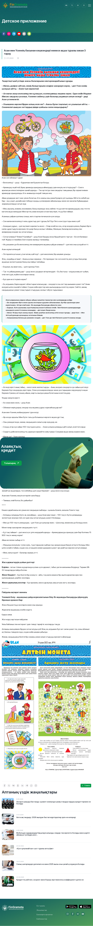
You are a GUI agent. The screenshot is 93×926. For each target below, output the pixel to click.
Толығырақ (11, 463)
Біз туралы (41, 906)
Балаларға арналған (45, 915)
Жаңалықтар (42, 910)
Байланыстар (42, 919)
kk (66, 5)
